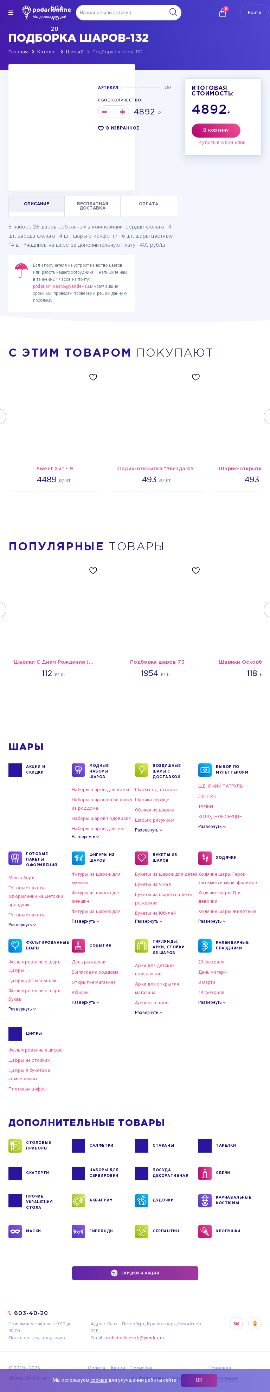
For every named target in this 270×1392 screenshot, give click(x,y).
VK (236, 1323)
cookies (98, 1380)
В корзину (216, 130)
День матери (212, 972)
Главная (18, 52)
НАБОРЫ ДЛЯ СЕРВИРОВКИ (104, 1173)
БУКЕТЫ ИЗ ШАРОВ (165, 858)
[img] (10, 12)
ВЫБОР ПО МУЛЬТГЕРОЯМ (232, 770)
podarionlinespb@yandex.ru (61, 286)
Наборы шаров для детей (100, 789)
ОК (199, 1380)
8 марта (207, 982)
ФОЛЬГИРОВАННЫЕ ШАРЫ (43, 946)
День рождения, (90, 962)
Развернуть (83, 836)
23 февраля (211, 962)
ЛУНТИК (207, 796)
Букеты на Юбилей (155, 913)
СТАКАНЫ (163, 1146)
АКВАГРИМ (101, 1200)
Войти (254, 12)
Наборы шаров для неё (98, 828)
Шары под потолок (156, 789)
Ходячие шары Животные (227, 911)
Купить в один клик (222, 143)
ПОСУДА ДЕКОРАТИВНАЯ (170, 1173)
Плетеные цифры (27, 1089)
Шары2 (74, 52)
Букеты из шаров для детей (166, 874)
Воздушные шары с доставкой (167, 771)
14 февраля (211, 992)
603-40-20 (31, 1313)
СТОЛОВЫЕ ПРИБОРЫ (38, 1146)
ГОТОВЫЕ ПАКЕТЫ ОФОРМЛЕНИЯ (41, 859)
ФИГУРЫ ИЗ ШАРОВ (101, 858)
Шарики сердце (152, 799)
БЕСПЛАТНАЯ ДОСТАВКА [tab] (92, 206)
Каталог (47, 52)
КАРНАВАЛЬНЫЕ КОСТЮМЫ (233, 1200)
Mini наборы (22, 877)
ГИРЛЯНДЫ (101, 1231)
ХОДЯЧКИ (226, 858)
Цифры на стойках (29, 1060)
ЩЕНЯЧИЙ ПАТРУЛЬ (220, 786)
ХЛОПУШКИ (228, 1231)
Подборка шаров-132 (117, 52)
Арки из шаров (152, 1002)
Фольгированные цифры (36, 1050)
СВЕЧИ (223, 1173)
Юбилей (80, 992)
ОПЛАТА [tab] (148, 204)
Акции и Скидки (35, 770)
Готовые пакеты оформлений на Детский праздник (35, 896)
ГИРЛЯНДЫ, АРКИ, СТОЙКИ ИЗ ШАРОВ (169, 947)
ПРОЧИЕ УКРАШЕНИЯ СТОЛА (39, 1201)
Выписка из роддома (95, 972)
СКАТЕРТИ (37, 1173)
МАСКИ (33, 1231)
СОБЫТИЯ (100, 946)
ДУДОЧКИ (163, 1200)
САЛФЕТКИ (101, 1146)
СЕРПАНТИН (166, 1231)
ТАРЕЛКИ (226, 1146)
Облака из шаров (154, 810)
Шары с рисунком (154, 820)
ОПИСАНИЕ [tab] (36, 204)
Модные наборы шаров (99, 771)
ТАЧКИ (205, 806)
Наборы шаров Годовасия (101, 818)
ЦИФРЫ (34, 1034)
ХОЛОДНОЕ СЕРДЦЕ (220, 816)
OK (255, 1323)
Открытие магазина (94, 982)
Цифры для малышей (32, 980)
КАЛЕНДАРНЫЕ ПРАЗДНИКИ (232, 946)
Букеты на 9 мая (153, 884)
